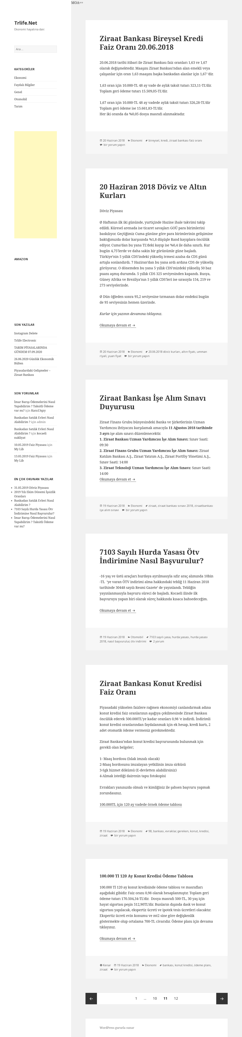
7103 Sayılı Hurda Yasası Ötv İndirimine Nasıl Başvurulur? (152, 556)
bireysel (153, 140)
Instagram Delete (26, 333)
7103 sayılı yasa (159, 637)
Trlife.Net (25, 22)
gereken (183, 831)
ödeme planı (202, 965)
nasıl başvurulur (118, 641)
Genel (18, 92)
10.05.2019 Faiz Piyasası (30, 445)
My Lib (19, 449)
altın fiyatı (188, 352)
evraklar (170, 831)
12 (177, 997)
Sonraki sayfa (222, 998)
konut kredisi (184, 965)
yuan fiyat (114, 356)
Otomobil (20, 99)
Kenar (107, 965)
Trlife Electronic (25, 340)
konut (194, 831)
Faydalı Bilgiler (24, 85)
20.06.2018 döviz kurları (164, 352)
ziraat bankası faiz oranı (185, 140)
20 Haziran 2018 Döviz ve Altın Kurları (153, 191)
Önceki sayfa (91, 998)
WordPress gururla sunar (117, 1028)
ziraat (152, 506)
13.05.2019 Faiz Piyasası (30, 456)
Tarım (18, 106)
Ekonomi (20, 78)
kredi (164, 140)
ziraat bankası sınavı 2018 (175, 506)
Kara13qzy (38, 410)
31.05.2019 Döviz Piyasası (31, 488)
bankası (158, 831)
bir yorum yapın (114, 145)
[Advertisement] (35, 184)
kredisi (204, 831)
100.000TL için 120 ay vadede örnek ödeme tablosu (141, 804)
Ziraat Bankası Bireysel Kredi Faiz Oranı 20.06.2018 (151, 43)
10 (156, 997)
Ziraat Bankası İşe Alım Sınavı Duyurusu (153, 402)
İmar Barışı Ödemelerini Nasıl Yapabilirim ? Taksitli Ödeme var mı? (34, 406)
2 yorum (158, 641)
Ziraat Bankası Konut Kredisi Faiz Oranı (151, 688)
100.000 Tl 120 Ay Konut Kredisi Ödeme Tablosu (146, 875)
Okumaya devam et (118, 325)
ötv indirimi (138, 641)
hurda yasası (180, 637)
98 (150, 831)
